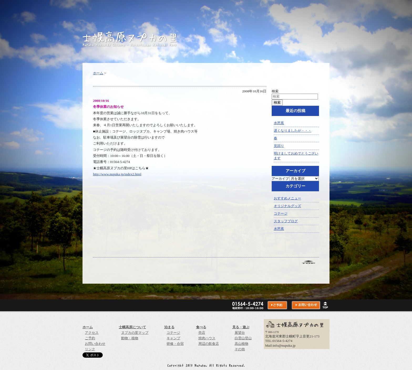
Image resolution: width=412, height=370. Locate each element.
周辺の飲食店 (208, 344)
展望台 (240, 333)
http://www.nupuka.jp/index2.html (117, 174)
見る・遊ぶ (240, 327)
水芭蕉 (279, 123)
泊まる (169, 327)
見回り (279, 146)
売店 (201, 333)
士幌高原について (132, 327)
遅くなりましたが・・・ (292, 131)
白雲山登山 (243, 338)
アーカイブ (280, 179)
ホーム (98, 73)
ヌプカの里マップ (134, 333)
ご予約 (90, 338)
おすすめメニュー (287, 198)
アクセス (92, 333)
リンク (90, 349)
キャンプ (173, 338)
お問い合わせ (95, 344)
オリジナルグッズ (287, 206)
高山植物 (241, 344)
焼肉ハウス (206, 338)
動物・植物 (129, 338)
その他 (240, 349)
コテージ (280, 213)
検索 (275, 91)
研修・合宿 (175, 344)
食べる (201, 327)
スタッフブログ (286, 221)
